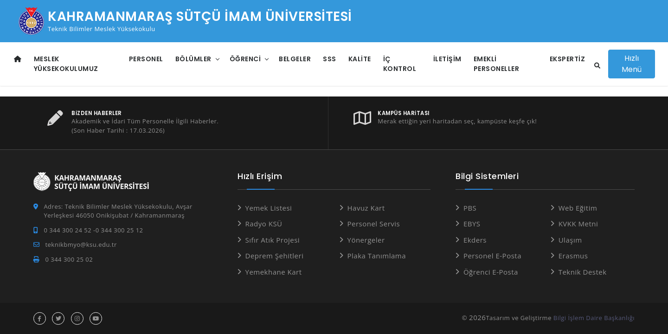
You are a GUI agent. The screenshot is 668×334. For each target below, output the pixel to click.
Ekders (475, 239)
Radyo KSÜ (264, 223)
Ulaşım (570, 239)
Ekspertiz (567, 59)
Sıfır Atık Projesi (272, 239)
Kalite (359, 59)
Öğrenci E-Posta (490, 271)
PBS (469, 207)
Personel (146, 59)
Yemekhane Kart (273, 271)
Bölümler (193, 59)
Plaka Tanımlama (376, 255)
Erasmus (573, 255)
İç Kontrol (400, 63)
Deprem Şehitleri (274, 255)
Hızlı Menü (632, 64)
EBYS (472, 223)
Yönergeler (366, 239)
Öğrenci (245, 59)
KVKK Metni (578, 223)
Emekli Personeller (497, 63)
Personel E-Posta (492, 255)
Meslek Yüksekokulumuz (66, 63)
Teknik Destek (583, 271)
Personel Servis (373, 223)
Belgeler (295, 59)
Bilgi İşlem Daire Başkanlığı (594, 318)
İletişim (447, 59)
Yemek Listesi (268, 207)
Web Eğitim (578, 207)
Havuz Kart (366, 207)
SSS (329, 59)
